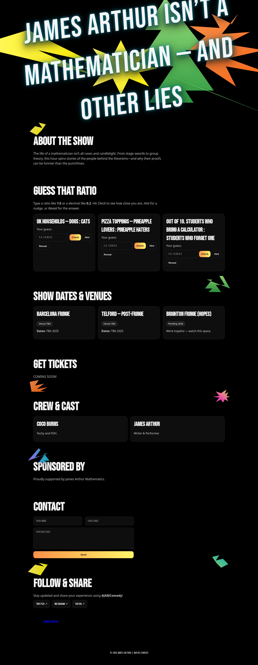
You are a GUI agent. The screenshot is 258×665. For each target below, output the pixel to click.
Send (84, 554)
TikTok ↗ (80, 604)
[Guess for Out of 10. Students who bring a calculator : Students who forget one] (182, 254)
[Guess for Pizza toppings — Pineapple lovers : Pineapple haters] (117, 246)
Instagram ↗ (61, 604)
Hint (87, 237)
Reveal (43, 246)
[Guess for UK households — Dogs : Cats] (52, 237)
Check (75, 237)
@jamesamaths (51, 621)
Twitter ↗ (41, 604)
